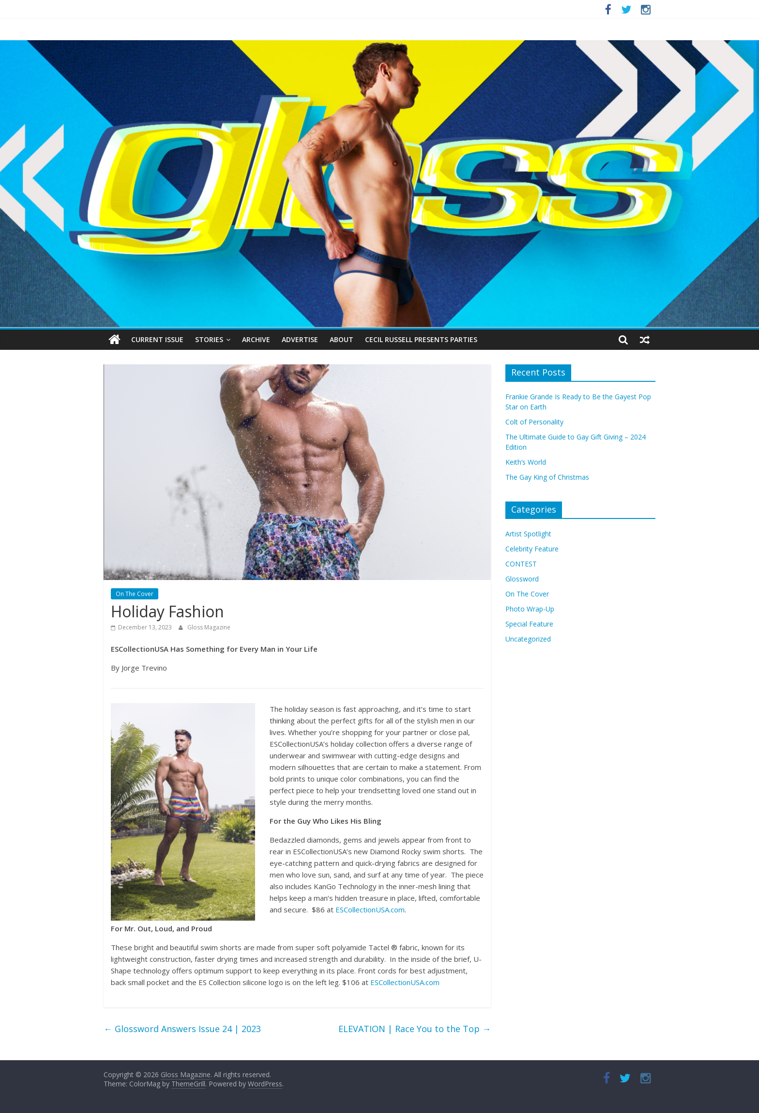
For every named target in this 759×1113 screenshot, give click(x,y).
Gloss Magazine (208, 627)
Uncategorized (528, 638)
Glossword (522, 578)
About (341, 339)
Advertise (300, 339)
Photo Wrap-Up (529, 608)
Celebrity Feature (532, 548)
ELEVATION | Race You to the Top (414, 1029)
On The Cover (134, 594)
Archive (256, 339)
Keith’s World (525, 462)
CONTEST (521, 563)
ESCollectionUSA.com (370, 909)
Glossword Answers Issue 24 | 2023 (182, 1029)
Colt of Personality (534, 421)
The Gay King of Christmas (547, 477)
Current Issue (157, 339)
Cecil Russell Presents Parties (421, 339)
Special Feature (529, 623)
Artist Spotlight (528, 533)
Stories (209, 339)
